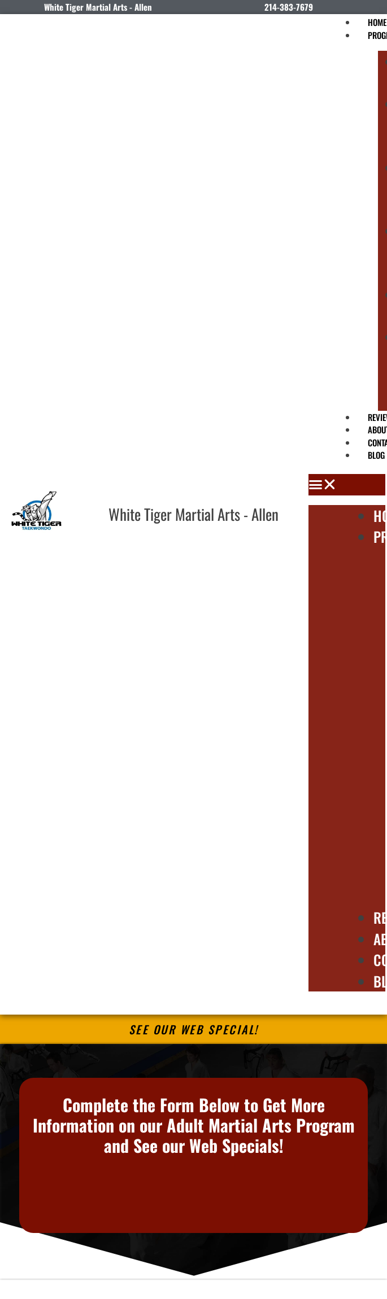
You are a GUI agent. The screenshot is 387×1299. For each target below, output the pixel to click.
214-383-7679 (288, 7)
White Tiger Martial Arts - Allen (193, 514)
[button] (346, 484)
